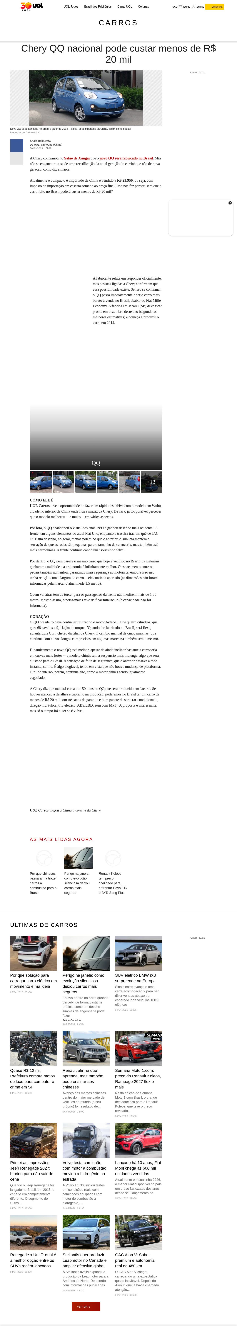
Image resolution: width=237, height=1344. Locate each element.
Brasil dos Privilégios (98, 6)
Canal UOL (125, 6)
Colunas (143, 6)
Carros (118, 23)
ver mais (86, 1306)
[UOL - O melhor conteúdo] (31, 6)
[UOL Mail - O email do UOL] (184, 6)
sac (174, 7)
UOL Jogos (71, 6)
